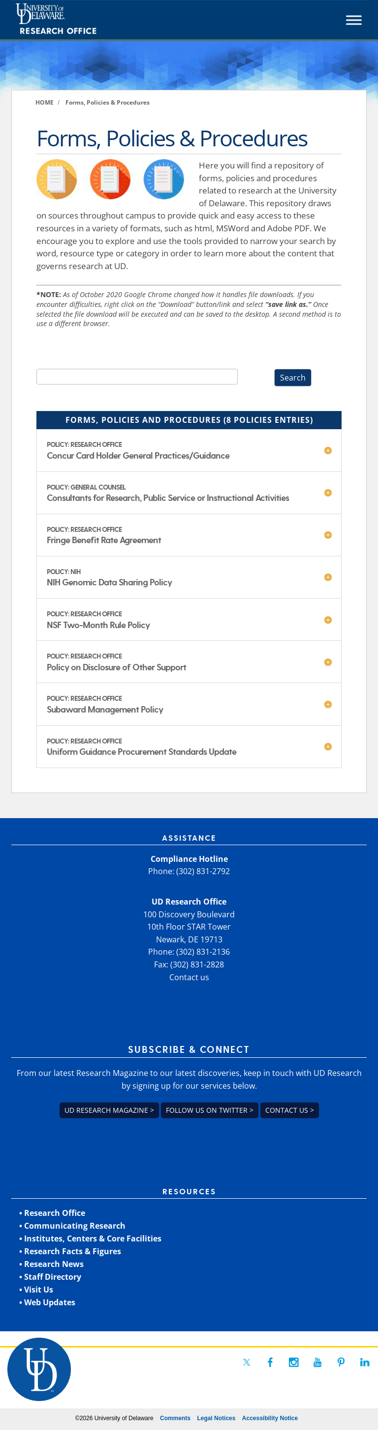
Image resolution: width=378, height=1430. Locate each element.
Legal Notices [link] (216, 1418)
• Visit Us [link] (36, 1289)
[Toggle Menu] (354, 20)
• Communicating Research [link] (72, 1225)
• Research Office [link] (52, 1213)
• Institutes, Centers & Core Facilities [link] (90, 1238)
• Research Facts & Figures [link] (70, 1251)
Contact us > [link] (289, 1110)
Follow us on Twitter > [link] (209, 1110)
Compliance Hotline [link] (189, 858)
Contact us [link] (189, 977)
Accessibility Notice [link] (270, 1418)
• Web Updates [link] (47, 1302)
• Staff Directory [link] (50, 1276)
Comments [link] (175, 1418)
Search (293, 377)
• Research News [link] (51, 1264)
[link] (74, 20)
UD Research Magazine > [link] (109, 1110)
